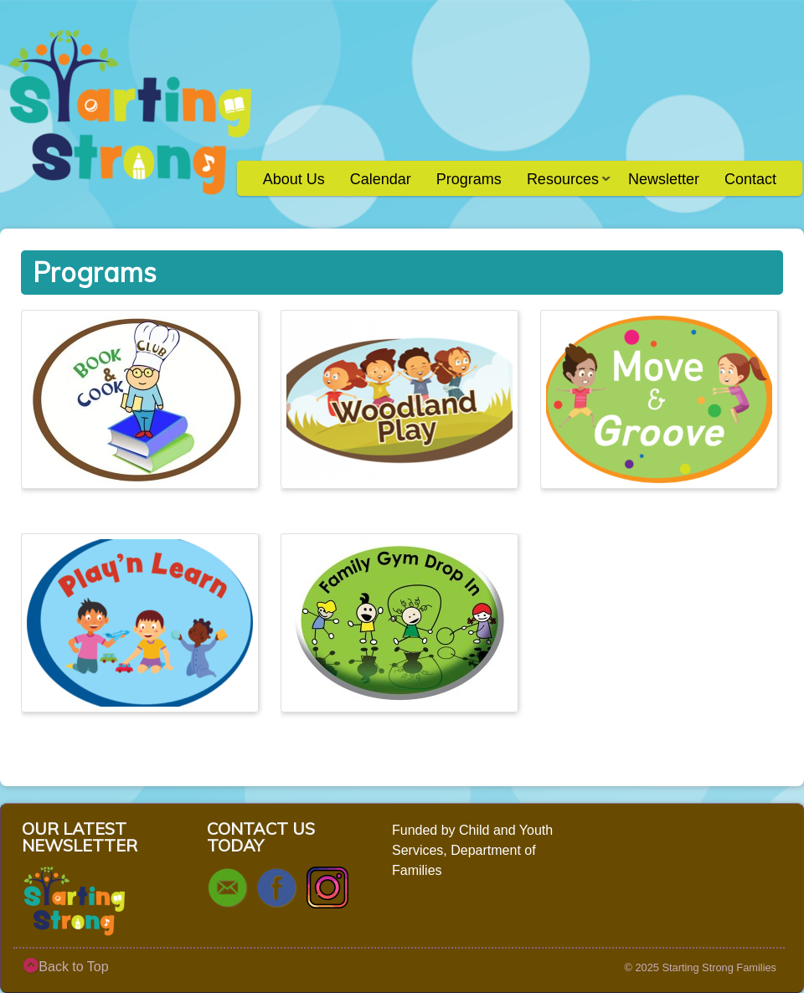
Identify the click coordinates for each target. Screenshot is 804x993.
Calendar (380, 179)
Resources (562, 184)
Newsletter (663, 179)
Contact (750, 179)
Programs (469, 179)
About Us (294, 179)
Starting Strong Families (719, 967)
